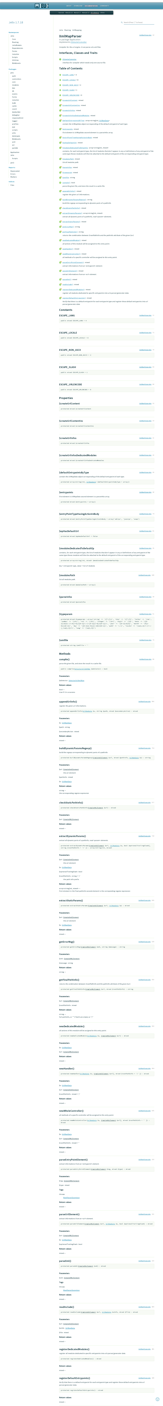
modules (15, 85)
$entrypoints (67, 129)
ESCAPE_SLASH (68, 90)
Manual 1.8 (69, 12)
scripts (15, 130)
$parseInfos (67, 167)
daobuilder (16, 112)
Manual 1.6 (85, 12)
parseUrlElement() (69, 271)
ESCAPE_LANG (68, 75)
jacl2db (15, 148)
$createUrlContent (69, 100)
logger (14, 121)
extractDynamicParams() (72, 213)
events (14, 94)
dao (13, 88)
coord (14, 109)
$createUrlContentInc (71, 105)
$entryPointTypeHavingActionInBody (77, 137)
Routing (15, 42)
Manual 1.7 (77, 12)
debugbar (16, 115)
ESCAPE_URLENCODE (70, 95)
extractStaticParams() (71, 222)
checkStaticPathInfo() (71, 208)
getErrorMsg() (68, 227)
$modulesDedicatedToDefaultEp (75, 148)
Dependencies (17, 48)
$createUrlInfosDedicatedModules (75, 115)
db (13, 91)
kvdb (14, 103)
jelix (12, 73)
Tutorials (61, 12)
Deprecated (15, 171)
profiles (15, 124)
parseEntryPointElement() (73, 262)
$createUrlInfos (68, 110)
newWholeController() (71, 254)
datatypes (16, 136)
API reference (95, 12)
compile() (66, 183)
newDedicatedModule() (71, 240)
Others (102, 12)
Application (14, 152)
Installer (15, 54)
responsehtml (17, 118)
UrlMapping (77, 30)
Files (12, 185)
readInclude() (67, 284)
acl (13, 145)
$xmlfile (65, 177)
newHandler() (67, 249)
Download (78, 6)
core (14, 82)
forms (14, 97)
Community (104, 6)
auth (14, 76)
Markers (13, 177)
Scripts (15, 57)
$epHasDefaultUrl (69, 143)
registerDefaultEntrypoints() (74, 298)
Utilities (15, 60)
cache (14, 106)
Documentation (91, 6)
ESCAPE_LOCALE (69, 80)
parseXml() (66, 279)
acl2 (13, 142)
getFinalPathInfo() (70, 232)
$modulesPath (68, 159)
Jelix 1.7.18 (16, 22)
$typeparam (67, 172)
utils (14, 133)
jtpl (13, 127)
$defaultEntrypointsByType (73, 120)
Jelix (12, 36)
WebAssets (16, 63)
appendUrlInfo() (68, 191)
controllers (16, 79)
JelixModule (17, 45)
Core (14, 39)
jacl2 (12, 163)
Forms (14, 51)
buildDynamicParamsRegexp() (74, 200)
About (69, 6)
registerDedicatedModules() (73, 289)
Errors (12, 174)
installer (15, 100)
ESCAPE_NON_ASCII (70, 85)
